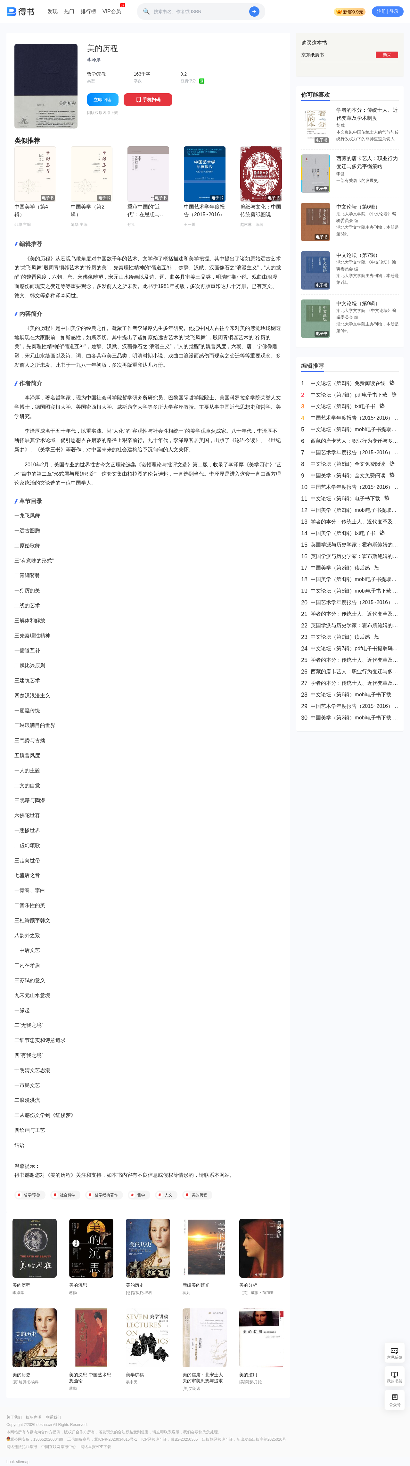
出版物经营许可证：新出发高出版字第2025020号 (244, 1439)
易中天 (131, 1382)
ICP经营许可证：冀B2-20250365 (169, 1439)
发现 (52, 11)
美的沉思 (78, 1285)
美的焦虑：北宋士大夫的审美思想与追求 (203, 1378)
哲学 (141, 1195)
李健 (340, 173)
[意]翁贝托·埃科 (139, 1292)
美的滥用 (248, 1374)
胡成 (340, 125)
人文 (168, 1195)
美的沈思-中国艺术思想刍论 (90, 1378)
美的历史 (135, 1285)
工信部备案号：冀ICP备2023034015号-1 (102, 1439)
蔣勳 (73, 1388)
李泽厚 (94, 59)
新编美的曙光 (196, 1285)
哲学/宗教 (32, 1195)
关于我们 (14, 1417)
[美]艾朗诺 (191, 1388)
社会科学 (67, 1195)
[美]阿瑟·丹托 (250, 1382)
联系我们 (53, 1417)
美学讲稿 (135, 1374)
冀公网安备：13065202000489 (35, 1439)
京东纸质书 (312, 54)
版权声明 (33, 1417)
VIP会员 (111, 11)
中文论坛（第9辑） (358, 303)
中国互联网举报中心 (58, 1447)
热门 (69, 11)
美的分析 (248, 1285)
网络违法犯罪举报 (21, 1447)
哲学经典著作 (106, 1195)
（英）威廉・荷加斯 (256, 1292)
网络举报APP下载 (95, 1447)
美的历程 (60, 1175)
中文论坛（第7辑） (358, 255)
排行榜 (88, 11)
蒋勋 (73, 1292)
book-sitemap (17, 1462)
